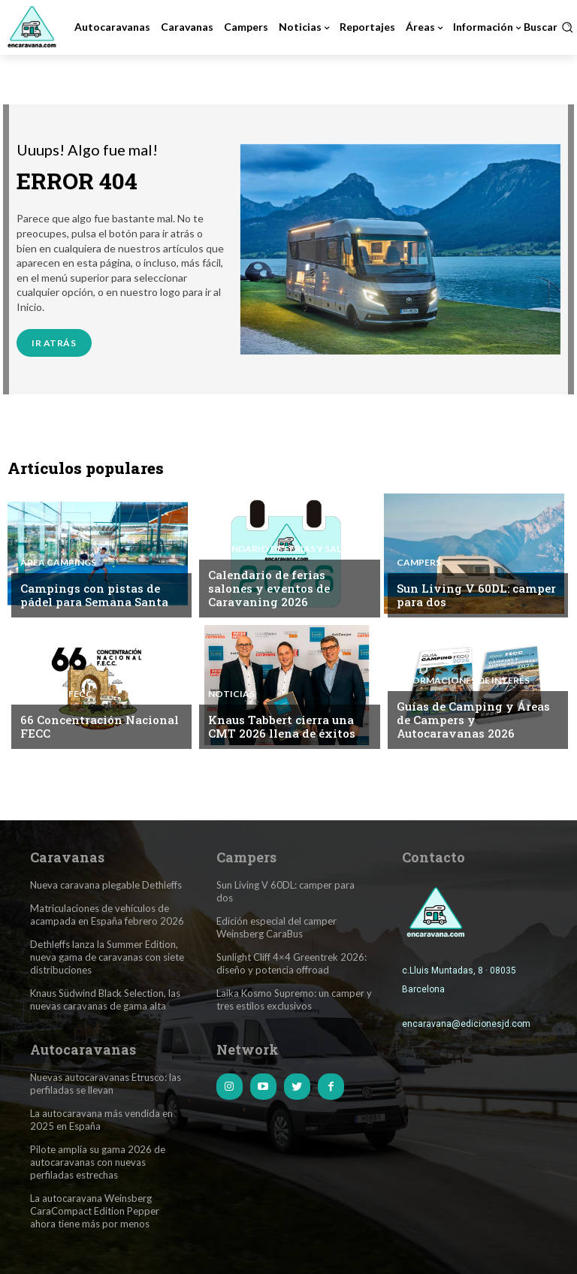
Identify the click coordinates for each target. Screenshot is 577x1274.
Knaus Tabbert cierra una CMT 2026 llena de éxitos (281, 726)
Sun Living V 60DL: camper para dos (476, 595)
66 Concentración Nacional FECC (99, 726)
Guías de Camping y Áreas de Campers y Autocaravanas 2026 (473, 720)
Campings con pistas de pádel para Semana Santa (94, 595)
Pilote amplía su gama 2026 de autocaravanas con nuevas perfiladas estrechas (97, 1160)
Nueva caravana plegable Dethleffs (106, 885)
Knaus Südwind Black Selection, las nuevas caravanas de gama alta (105, 998)
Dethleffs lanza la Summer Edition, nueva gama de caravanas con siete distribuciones (107, 956)
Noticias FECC (56, 694)
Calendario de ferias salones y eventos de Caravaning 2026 (269, 588)
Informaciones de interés (462, 680)
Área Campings (58, 562)
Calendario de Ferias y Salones (286, 549)
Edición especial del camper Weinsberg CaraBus (276, 926)
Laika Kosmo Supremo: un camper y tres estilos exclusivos (294, 998)
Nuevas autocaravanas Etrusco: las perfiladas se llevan (105, 1082)
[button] (548, 27)
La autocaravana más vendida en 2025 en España (101, 1118)
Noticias (231, 694)
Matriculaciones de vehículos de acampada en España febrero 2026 (107, 914)
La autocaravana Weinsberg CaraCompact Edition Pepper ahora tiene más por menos (94, 1209)
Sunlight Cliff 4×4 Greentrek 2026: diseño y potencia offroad (291, 962)
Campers (419, 562)
